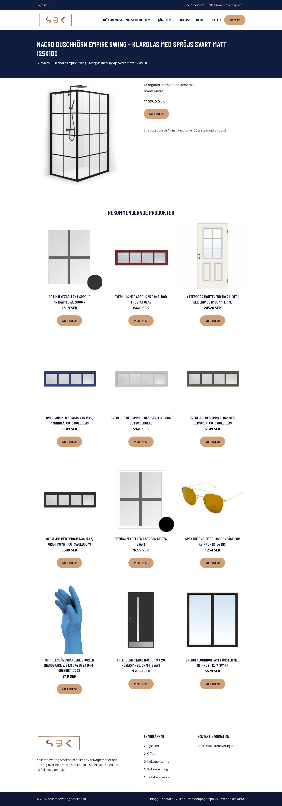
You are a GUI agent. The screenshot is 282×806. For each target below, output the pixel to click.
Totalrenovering (159, 777)
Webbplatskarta (232, 799)
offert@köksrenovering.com (225, 5)
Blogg (201, 20)
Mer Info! (156, 114)
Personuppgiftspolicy (203, 799)
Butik (216, 20)
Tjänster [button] (163, 20)
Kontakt (167, 799)
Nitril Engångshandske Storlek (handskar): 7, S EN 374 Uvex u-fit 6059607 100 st (69, 665)
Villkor (180, 799)
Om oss (185, 20)
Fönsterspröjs (184, 85)
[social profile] (50, 5)
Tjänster (153, 746)
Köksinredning (157, 769)
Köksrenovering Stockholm (126, 20)
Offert (235, 20)
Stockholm (197, 5)
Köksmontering (158, 761)
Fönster (167, 85)
